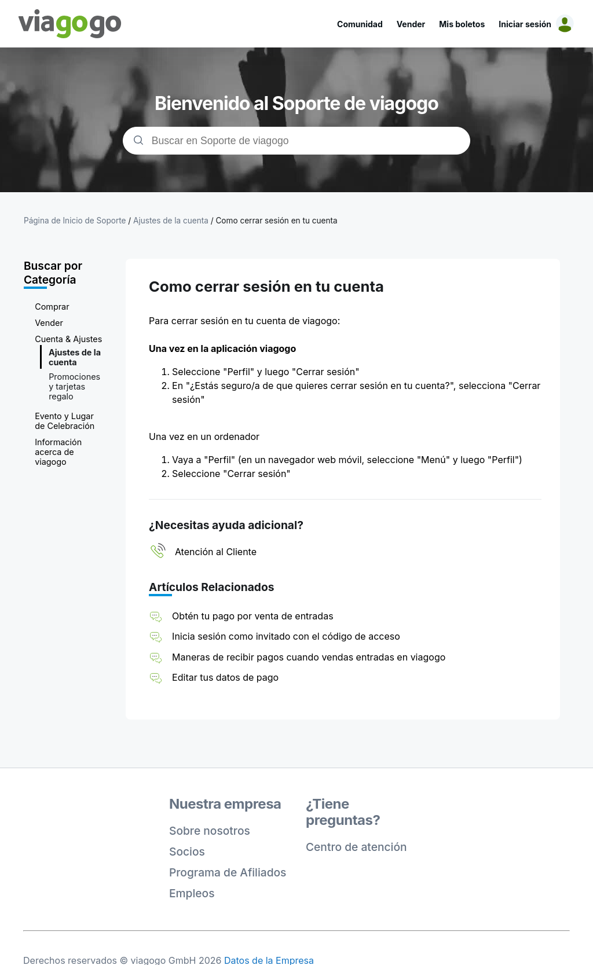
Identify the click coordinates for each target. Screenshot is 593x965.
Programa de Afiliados (227, 872)
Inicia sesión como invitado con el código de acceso (286, 636)
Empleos (192, 893)
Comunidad (360, 24)
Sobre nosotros (209, 831)
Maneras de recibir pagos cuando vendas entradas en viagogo (308, 657)
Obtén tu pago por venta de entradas (252, 616)
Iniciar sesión (525, 24)
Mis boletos (462, 24)
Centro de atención (356, 847)
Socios (187, 851)
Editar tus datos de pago (225, 677)
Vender (411, 24)
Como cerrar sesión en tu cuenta (276, 220)
